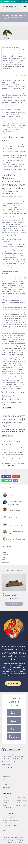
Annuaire (5, 779)
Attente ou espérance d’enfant (10, 820)
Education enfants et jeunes (10, 825)
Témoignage (5, 562)
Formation (4, 557)
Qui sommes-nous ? (5, 764)
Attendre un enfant (20, 797)
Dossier (3, 552)
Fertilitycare (4, 405)
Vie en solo (5, 828)
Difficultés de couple (21, 805)
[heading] (7, 807)
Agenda (5, 784)
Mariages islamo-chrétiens (15, 510)
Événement (4, 554)
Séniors (4, 830)
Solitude (5, 805)
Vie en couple (6, 822)
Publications (6, 782)
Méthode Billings (6, 407)
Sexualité (5, 802)
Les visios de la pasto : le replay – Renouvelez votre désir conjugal (16, 539)
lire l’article (20, 450)
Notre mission (6, 776)
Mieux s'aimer (6, 800)
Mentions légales (7, 840)
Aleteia (7, 444)
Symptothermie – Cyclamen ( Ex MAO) (11, 402)
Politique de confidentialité (18, 840)
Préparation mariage (21, 800)
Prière (3, 559)
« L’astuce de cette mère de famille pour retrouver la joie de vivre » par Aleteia (16, 503)
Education (5, 797)
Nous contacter (7, 787)
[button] (11, 598)
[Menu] (25, 7)
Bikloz (20, 842)
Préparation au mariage (9, 817)
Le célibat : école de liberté (15, 495)
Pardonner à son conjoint (15, 525)
